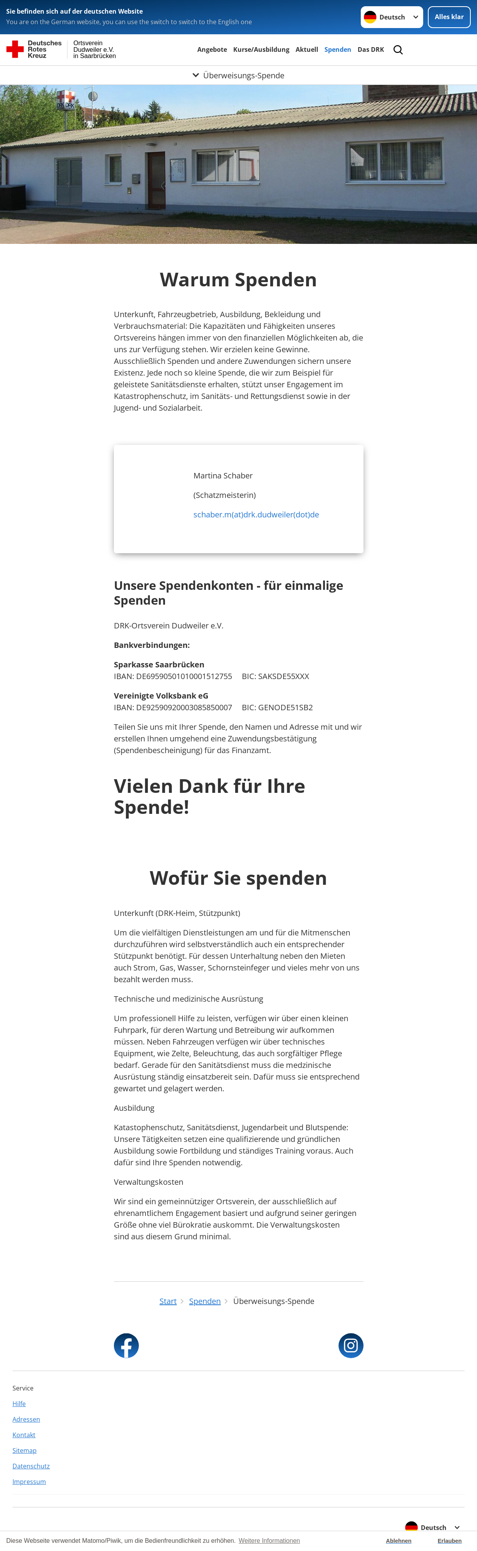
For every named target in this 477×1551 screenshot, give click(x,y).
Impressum (29, 1481)
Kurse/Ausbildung (261, 49)
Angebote (212, 49)
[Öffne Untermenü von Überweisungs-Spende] (238, 75)
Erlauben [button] (450, 1541)
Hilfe (19, 1403)
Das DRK (371, 49)
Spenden (338, 49)
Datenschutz (31, 1466)
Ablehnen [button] (399, 1541)
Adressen (26, 1419)
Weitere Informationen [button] (269, 1540)
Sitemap (24, 1450)
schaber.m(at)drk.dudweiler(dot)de (256, 514)
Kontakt (23, 1435)
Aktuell (307, 49)
